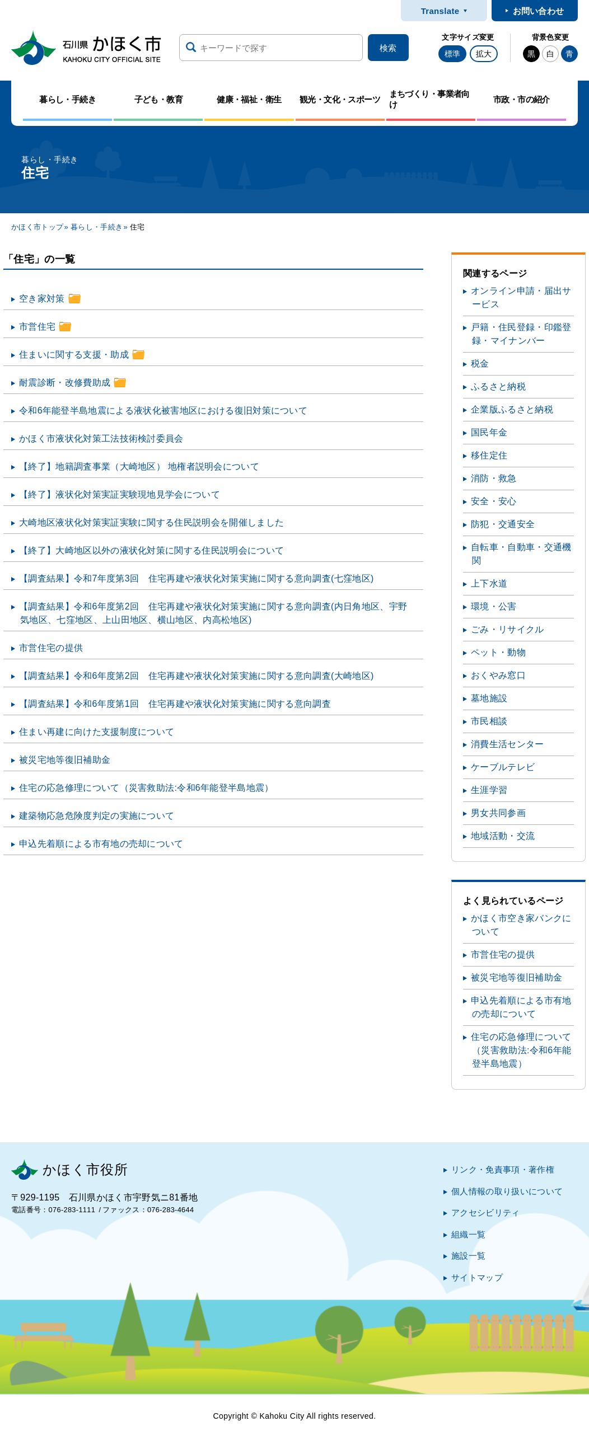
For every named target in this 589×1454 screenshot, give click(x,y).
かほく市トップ (37, 227)
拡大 (484, 53)
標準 (452, 53)
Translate (440, 11)
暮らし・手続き (97, 227)
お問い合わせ (538, 11)
